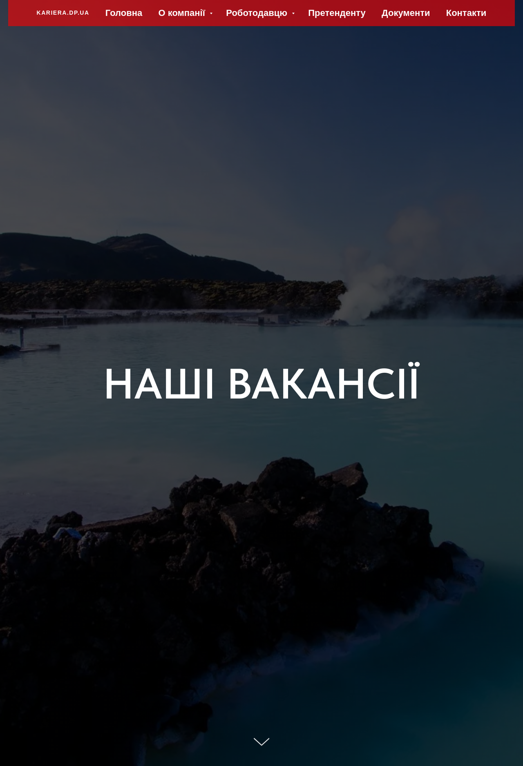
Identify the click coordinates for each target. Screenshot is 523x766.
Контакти (466, 13)
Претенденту (337, 13)
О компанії (183, 13)
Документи (406, 13)
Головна (123, 13)
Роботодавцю (258, 13)
